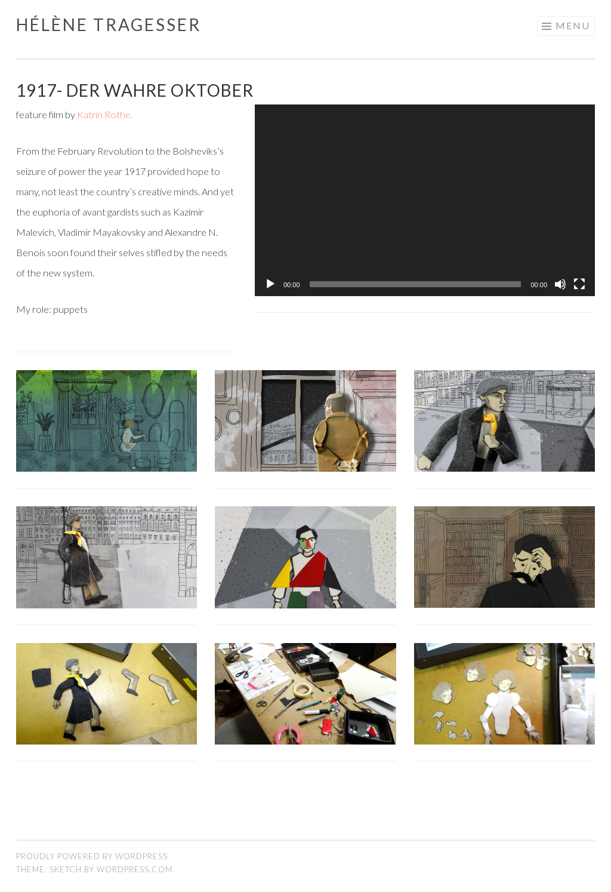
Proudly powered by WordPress (92, 856)
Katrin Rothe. (104, 114)
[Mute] (560, 284)
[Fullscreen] (579, 284)
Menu (573, 25)
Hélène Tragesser (108, 24)
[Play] (270, 284)
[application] (425, 200)
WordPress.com (134, 869)
